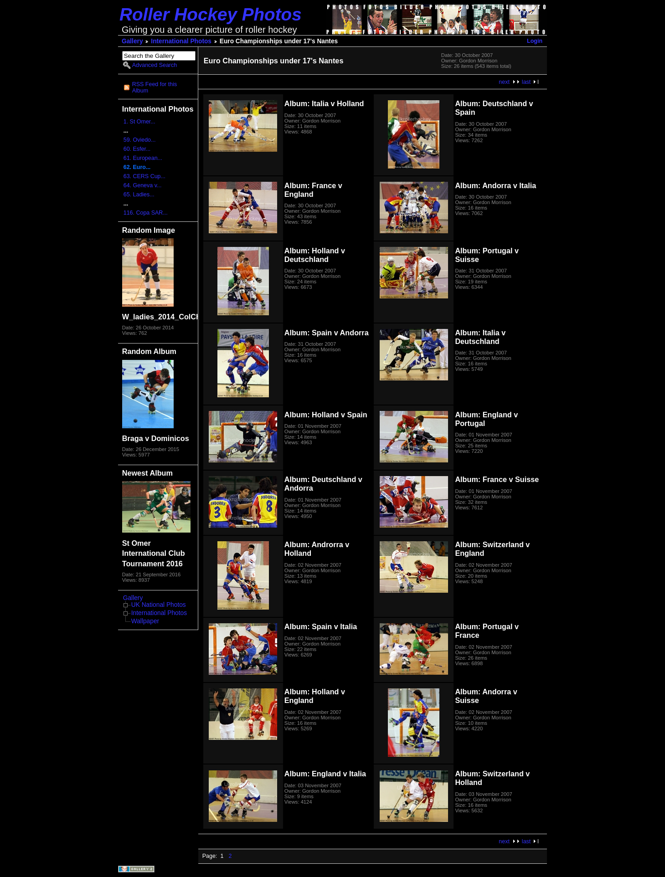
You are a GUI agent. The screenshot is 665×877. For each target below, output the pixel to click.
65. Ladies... (139, 194)
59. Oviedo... (140, 140)
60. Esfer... (137, 149)
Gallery (132, 41)
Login (534, 41)
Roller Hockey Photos (210, 14)
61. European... (143, 158)
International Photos (181, 41)
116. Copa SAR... (146, 213)
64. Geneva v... (143, 185)
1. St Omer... (139, 121)
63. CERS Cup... (144, 176)
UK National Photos (158, 604)
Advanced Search (154, 65)
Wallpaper (145, 621)
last (526, 82)
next (504, 82)
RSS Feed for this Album (154, 87)
